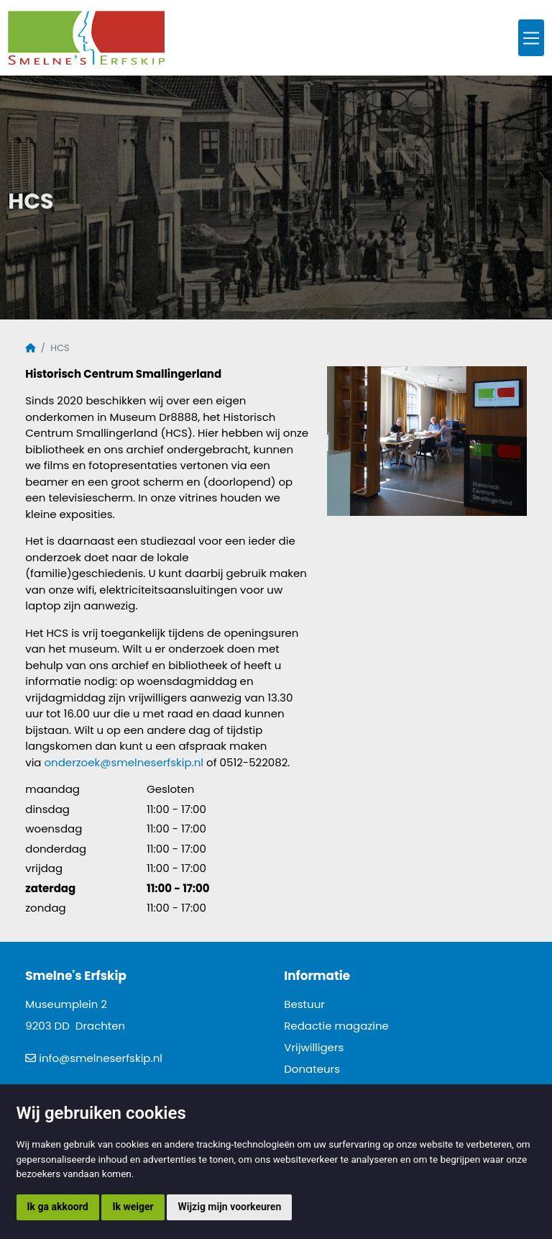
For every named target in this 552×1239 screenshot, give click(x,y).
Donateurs (312, 1068)
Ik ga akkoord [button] (57, 1206)
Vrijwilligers (314, 1047)
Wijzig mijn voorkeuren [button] (229, 1206)
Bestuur (304, 1004)
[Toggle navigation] (531, 37)
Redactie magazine (336, 1025)
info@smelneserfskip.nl (100, 1058)
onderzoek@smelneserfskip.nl (124, 762)
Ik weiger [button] (132, 1206)
